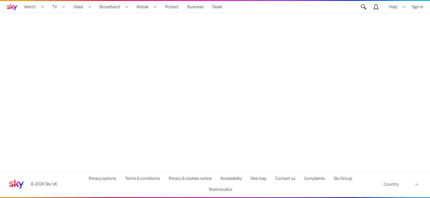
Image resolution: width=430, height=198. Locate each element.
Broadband (110, 6)
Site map (259, 178)
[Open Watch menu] (42, 7)
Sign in (417, 6)
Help (393, 6)
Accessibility (231, 178)
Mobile (143, 6)
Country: (392, 184)
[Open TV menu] (64, 7)
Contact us (285, 178)
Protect (172, 6)
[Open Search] (364, 7)
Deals (217, 6)
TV (54, 6)
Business (195, 6)
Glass (78, 6)
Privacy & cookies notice (190, 178)
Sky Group (343, 178)
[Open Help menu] (404, 7)
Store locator (220, 189)
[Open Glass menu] (90, 7)
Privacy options (102, 178)
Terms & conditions (142, 178)
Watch (30, 6)
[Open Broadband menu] (127, 7)
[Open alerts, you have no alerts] (376, 7)
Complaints (314, 178)
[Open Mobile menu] (155, 7)
